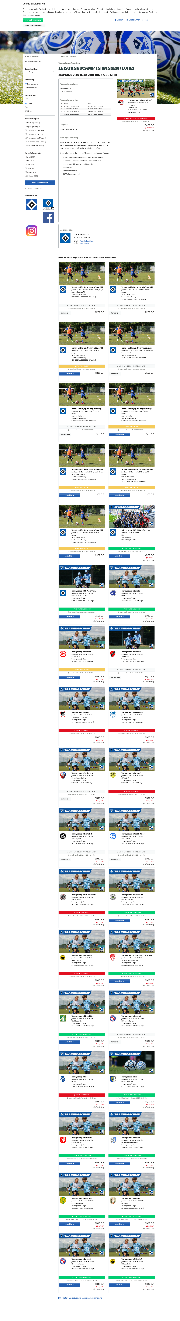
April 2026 (30, 157)
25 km (28, 107)
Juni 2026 (29, 165)
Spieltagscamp (32, 127)
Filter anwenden (40, 182)
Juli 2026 (29, 169)
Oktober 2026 (31, 176)
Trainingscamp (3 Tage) (35, 134)
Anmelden (69, 374)
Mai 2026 (29, 161)
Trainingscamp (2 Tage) (35, 131)
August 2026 (31, 172)
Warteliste (65, 313)
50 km (28, 111)
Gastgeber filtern (40, 70)
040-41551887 (84, 243)
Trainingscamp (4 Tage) (35, 138)
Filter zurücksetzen (35, 189)
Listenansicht (31, 88)
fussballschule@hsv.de (87, 241)
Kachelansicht (31, 84)
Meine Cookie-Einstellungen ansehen (131, 20)
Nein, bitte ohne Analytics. (34, 25)
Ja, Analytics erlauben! (33, 20)
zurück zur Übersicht (68, 57)
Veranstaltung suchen (40, 61)
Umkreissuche (31, 96)
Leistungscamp (32, 123)
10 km (28, 104)
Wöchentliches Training (34, 146)
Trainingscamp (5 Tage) (35, 142)
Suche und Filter (33, 56)
